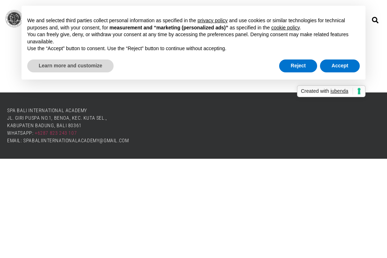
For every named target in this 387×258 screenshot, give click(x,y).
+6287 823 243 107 (56, 133)
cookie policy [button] (285, 27)
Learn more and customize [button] (70, 65)
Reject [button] (298, 65)
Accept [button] (339, 65)
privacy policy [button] (212, 20)
